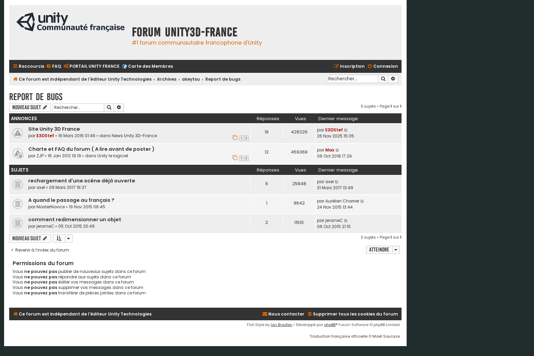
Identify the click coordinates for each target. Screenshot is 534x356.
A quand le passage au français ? (71, 200)
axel (40, 187)
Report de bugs (35, 97)
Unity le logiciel (112, 156)
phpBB (329, 324)
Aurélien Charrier (342, 201)
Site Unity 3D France (54, 129)
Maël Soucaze (386, 336)
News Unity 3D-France (134, 136)
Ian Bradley (281, 324)
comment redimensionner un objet (74, 219)
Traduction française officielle (338, 336)
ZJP (40, 156)
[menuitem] (53, 66)
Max (329, 150)
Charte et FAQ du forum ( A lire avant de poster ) (91, 149)
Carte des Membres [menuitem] (150, 66)
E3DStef (45, 136)
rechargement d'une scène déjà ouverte (81, 180)
